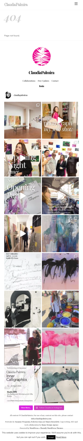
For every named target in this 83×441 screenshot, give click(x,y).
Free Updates (43, 80)
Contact (55, 80)
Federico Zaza (36, 422)
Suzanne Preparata (22, 422)
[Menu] (76, 3)
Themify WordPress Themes (51, 428)
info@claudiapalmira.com (41, 418)
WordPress (34, 428)
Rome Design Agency (50, 425)
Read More (61, 437)
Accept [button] (51, 437)
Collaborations (29, 80)
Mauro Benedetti (52, 422)
